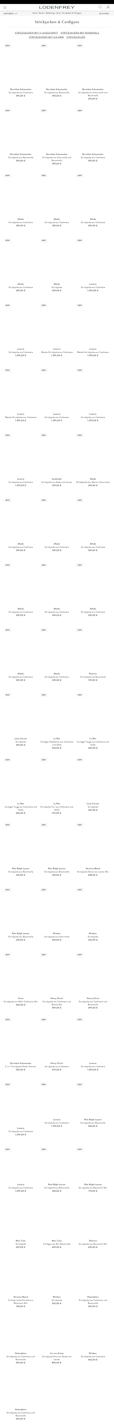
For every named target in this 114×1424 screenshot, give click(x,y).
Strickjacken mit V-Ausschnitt (20, 1400)
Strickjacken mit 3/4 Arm (93, 1400)
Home (35, 16)
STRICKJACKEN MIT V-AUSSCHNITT (36, 36)
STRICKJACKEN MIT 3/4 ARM (46, 41)
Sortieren (9, 17)
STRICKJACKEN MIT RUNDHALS (80, 36)
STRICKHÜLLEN (75, 41)
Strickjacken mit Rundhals (57, 1400)
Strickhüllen (20, 1408)
